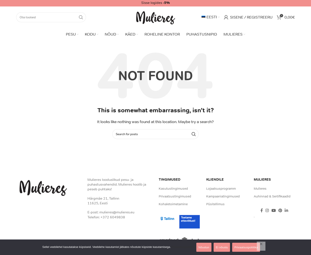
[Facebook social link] (261, 210)
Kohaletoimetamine (173, 204)
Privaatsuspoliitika (183, 247)
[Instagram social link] (267, 210)
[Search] (51, 17)
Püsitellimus (215, 204)
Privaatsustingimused (175, 196)
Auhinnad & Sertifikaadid (272, 196)
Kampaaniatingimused (223, 196)
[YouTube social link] (273, 210)
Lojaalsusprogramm (221, 188)
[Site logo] (155, 17)
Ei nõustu (222, 247)
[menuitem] (211, 17)
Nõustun (203, 247)
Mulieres (260, 188)
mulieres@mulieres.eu (116, 212)
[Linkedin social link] (286, 210)
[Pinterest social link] (280, 210)
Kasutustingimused (173, 188)
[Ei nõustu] (261, 246)
